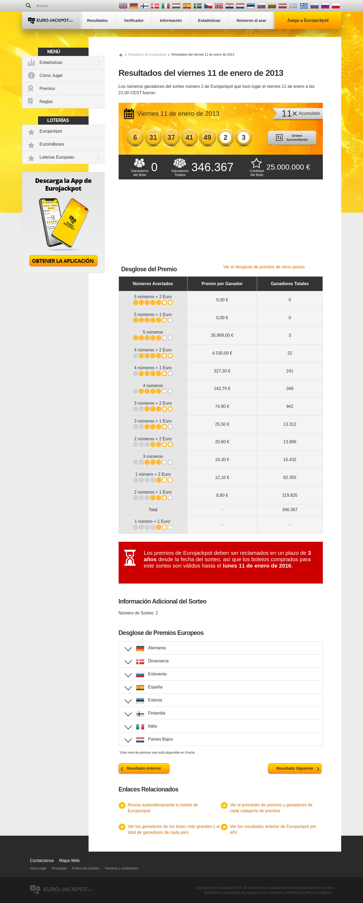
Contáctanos (42, 860)
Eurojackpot (51, 131)
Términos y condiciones (121, 868)
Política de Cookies (85, 868)
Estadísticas (51, 62)
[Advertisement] (221, 224)
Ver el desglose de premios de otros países (264, 267)
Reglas (46, 101)
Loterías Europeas (57, 157)
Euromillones (52, 144)
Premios (47, 88)
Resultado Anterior (144, 768)
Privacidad (59, 868)
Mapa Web (69, 860)
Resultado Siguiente (294, 768)
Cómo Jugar (51, 75)
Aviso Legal (38, 868)
